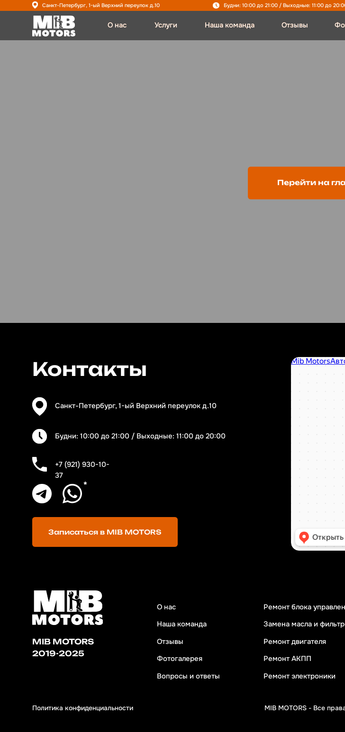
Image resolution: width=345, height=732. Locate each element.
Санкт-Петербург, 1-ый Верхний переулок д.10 (101, 5)
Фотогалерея (179, 658)
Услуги (165, 25)
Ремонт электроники (299, 676)
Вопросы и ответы (188, 676)
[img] (53, 26)
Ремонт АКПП (287, 658)
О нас (117, 25)
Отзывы (294, 25)
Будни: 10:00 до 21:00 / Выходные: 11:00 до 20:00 (140, 436)
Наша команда (229, 25)
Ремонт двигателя (294, 641)
